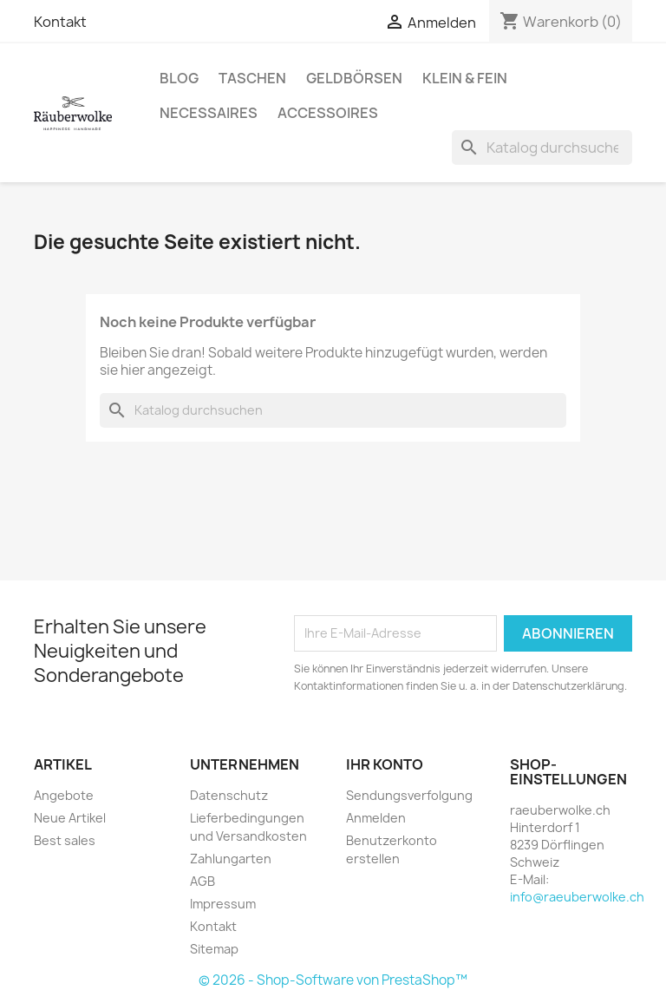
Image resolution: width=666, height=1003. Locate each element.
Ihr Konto (384, 764)
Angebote (64, 795)
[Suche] (542, 147)
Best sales (64, 840)
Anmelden (376, 818)
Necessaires (209, 112)
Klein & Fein (464, 78)
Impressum (223, 903)
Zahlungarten (230, 858)
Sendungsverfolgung (409, 795)
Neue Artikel (70, 818)
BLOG (179, 78)
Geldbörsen (354, 78)
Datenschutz (229, 795)
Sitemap (214, 949)
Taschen (252, 78)
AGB (202, 881)
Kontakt (60, 21)
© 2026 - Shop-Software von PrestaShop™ (333, 980)
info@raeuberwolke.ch (577, 896)
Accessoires (328, 112)
